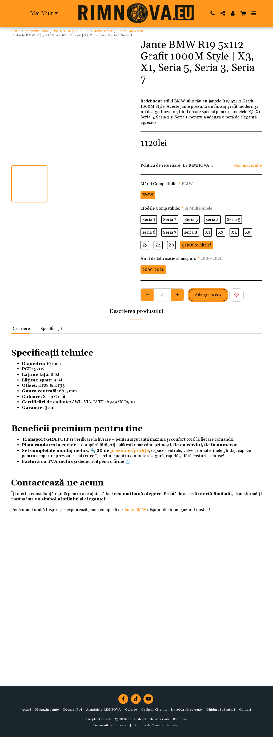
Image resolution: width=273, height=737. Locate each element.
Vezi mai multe (247, 165)
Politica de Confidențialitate (155, 725)
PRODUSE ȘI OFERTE (71, 31)
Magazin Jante (37, 31)
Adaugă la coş (208, 295)
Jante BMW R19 (130, 31)
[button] (212, 13)
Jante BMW (103, 31)
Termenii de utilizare (110, 725)
